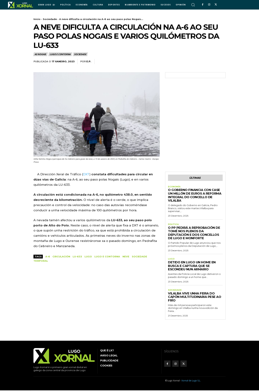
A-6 (47, 256)
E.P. (88, 61)
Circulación (61, 256)
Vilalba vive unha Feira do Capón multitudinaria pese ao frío (194, 298)
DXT (86, 174)
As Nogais (40, 54)
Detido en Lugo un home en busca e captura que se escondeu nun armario (192, 267)
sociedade (139, 256)
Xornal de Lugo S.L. (191, 382)
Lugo (88, 256)
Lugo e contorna (60, 54)
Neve (125, 256)
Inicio (36, 19)
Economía (174, 187)
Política (173, 225)
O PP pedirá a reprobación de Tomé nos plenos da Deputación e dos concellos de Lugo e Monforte (194, 234)
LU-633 (77, 256)
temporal (40, 260)
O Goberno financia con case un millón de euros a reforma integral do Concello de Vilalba (194, 196)
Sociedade (50, 19)
